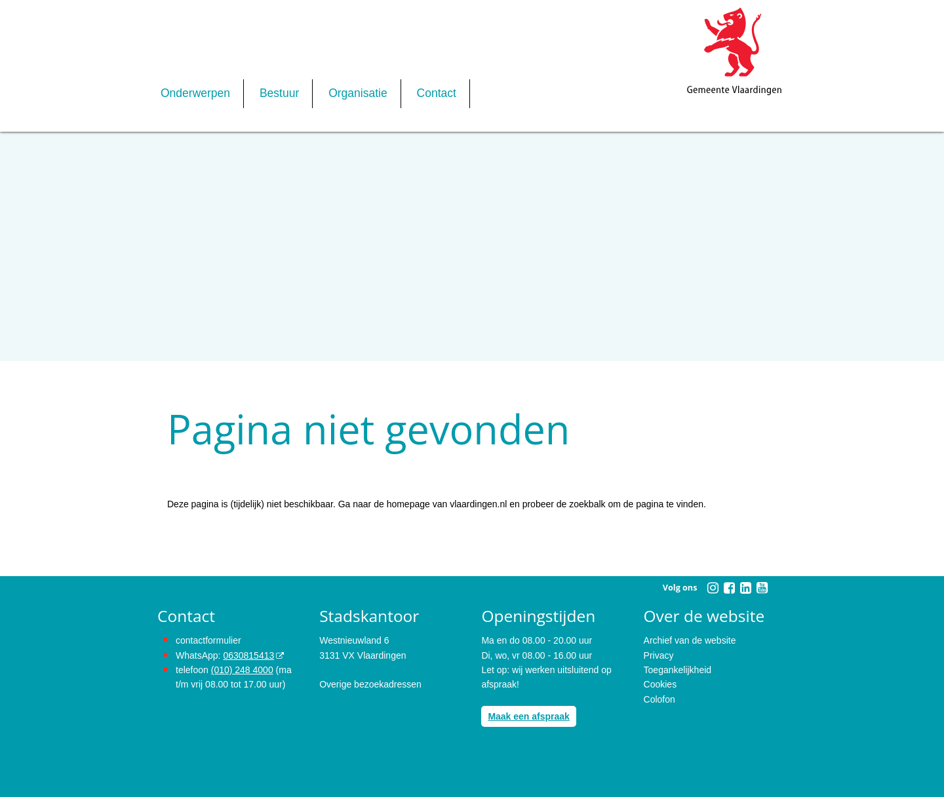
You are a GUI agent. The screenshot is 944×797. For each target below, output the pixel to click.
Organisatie (357, 93)
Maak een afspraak (529, 716)
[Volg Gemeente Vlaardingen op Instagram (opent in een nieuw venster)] (712, 588)
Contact (436, 93)
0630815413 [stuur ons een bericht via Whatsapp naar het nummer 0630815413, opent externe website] (248, 655)
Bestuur (279, 93)
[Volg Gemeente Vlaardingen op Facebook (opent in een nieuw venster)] (729, 588)
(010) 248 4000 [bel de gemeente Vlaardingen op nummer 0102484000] (242, 670)
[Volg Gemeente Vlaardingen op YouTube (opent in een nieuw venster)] (762, 588)
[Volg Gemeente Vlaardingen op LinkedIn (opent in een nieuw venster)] (745, 588)
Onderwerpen (195, 93)
